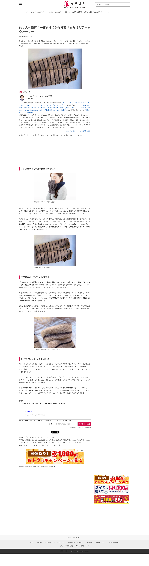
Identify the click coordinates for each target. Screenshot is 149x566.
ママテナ (81, 542)
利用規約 (39, 542)
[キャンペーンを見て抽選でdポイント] (111, 483)
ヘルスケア (25, 12)
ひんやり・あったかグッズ (38, 12)
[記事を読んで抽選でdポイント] (111, 499)
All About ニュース (101, 542)
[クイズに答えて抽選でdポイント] (111, 489)
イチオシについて (50, 542)
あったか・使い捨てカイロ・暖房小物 (59, 12)
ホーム (32, 542)
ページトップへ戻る (74, 537)
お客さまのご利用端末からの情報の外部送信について (74, 546)
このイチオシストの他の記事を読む (78, 131)
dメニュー (61, 542)
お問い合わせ (71, 542)
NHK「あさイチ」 (38, 105)
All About (89, 542)
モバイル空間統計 (114, 542)
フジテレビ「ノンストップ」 (54, 105)
